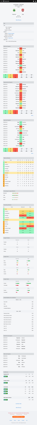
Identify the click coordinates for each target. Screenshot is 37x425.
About (19, 420)
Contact (23, 420)
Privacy (11, 420)
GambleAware (12, 414)
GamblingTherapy (19, 414)
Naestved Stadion (11, 33)
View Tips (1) (18, 19)
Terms (15, 420)
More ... (32, 115)
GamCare (25, 414)
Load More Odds (18, 403)
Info (26, 420)
